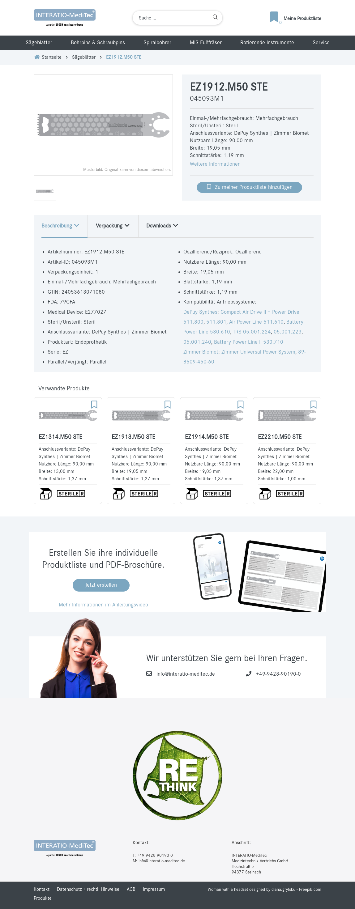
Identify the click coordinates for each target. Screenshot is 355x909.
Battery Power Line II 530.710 (248, 342)
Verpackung (113, 226)
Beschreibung (60, 226)
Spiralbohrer (157, 42)
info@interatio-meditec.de (185, 674)
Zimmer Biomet (200, 352)
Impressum (154, 889)
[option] (103, 125)
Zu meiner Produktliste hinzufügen (249, 187)
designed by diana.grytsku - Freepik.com (285, 889)
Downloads (162, 226)
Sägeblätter (39, 42)
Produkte (43, 898)
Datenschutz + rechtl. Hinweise (88, 889)
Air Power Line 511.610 (256, 322)
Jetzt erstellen (101, 585)
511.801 (216, 322)
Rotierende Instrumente (267, 42)
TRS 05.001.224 (252, 332)
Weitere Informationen (215, 164)
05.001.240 (197, 342)
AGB (131, 889)
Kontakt (41, 889)
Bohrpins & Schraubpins (98, 42)
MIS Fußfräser (206, 42)
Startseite (48, 57)
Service (321, 42)
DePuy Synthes (200, 312)
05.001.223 (288, 332)
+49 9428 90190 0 (155, 855)
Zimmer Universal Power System (258, 352)
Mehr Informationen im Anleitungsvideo (103, 605)
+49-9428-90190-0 (278, 674)
